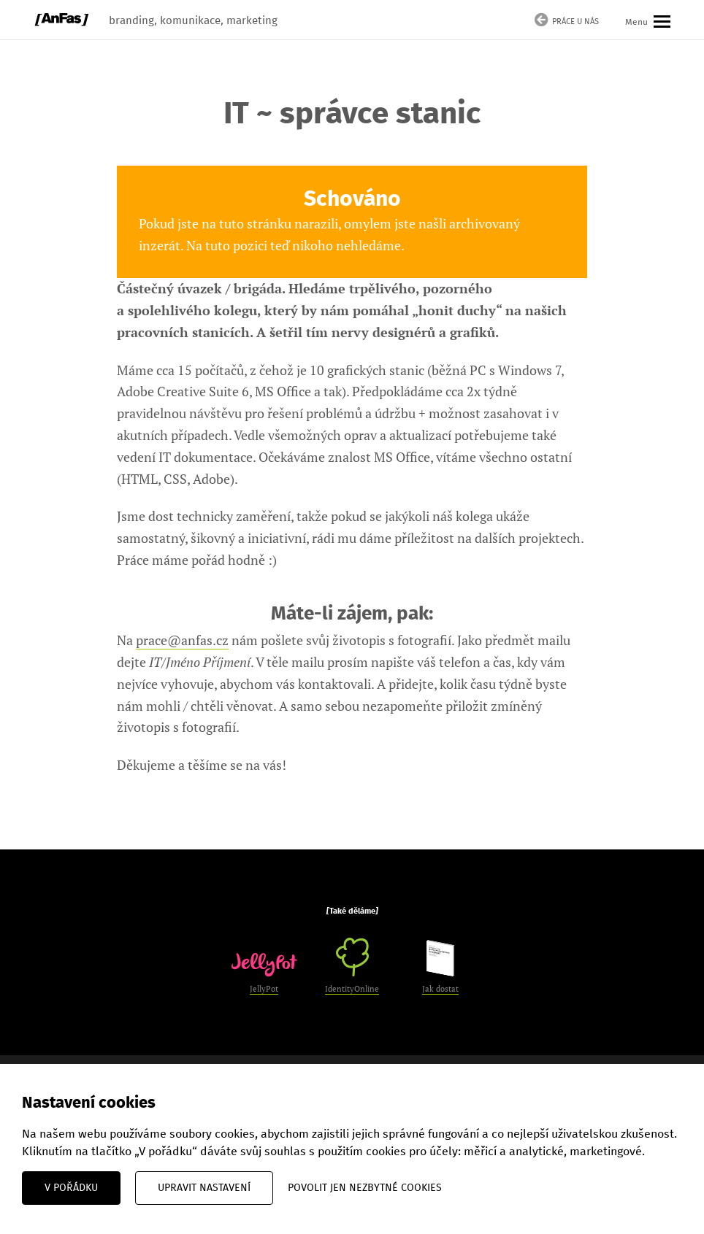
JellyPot (264, 973)
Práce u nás (567, 21)
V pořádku (71, 1188)
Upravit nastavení (204, 1188)
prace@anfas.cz (182, 640)
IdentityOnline (352, 966)
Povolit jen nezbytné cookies (365, 1188)
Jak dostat (440, 967)
